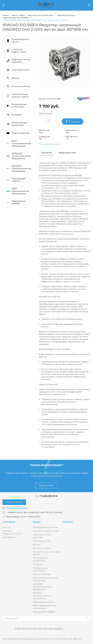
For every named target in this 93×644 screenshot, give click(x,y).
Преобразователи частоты (45, 527)
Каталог (37, 522)
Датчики (36, 544)
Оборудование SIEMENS (44, 612)
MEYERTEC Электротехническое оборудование (42, 595)
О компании (9, 522)
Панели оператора (41, 574)
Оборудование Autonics (44, 602)
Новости (7, 527)
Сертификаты (9, 537)
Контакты (68, 522)
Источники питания (42, 548)
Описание (46, 152)
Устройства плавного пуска (45, 531)
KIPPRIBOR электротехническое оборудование (42, 587)
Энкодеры (37, 564)
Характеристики (67, 152)
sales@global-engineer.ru (17, 508)
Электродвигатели (41, 541)
